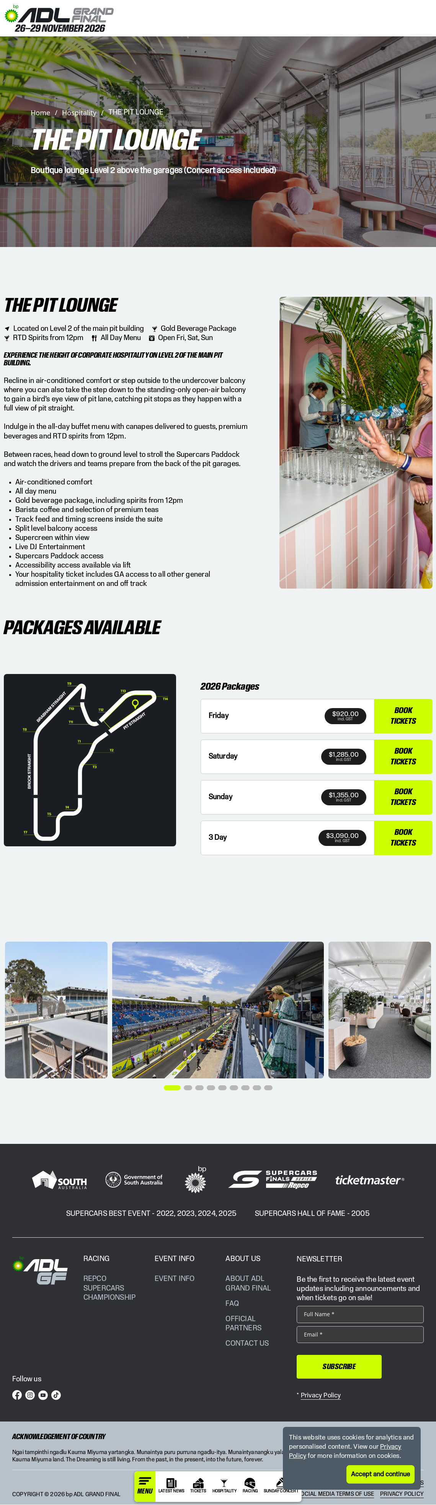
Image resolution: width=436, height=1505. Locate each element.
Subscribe (334, 1367)
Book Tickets (403, 716)
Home (40, 112)
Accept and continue (380, 1474)
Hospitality (79, 112)
